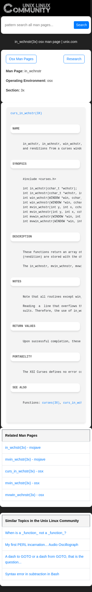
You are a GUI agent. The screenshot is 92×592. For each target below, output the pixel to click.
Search (81, 25)
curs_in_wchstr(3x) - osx (24, 471)
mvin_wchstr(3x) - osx (22, 483)
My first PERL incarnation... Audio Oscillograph (41, 545)
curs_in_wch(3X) (76, 403)
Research (74, 59)
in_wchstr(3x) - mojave (23, 447)
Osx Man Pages (21, 59)
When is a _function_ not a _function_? (35, 533)
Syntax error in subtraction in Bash (32, 574)
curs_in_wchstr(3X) (26, 113)
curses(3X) (50, 403)
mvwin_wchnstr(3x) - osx (24, 495)
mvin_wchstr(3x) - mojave (25, 459)
